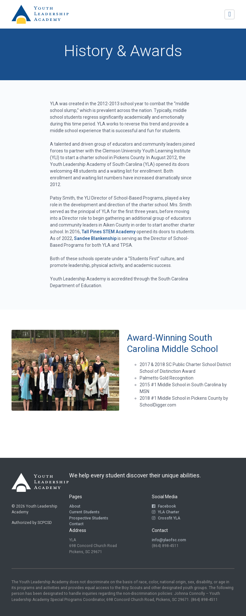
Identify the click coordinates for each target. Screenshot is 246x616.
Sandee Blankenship (95, 238)
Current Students (84, 512)
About (74, 506)
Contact (76, 524)
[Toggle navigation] (229, 14)
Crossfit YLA (166, 518)
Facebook (164, 506)
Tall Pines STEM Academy (108, 231)
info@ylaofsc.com (169, 540)
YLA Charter (165, 512)
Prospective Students (88, 518)
